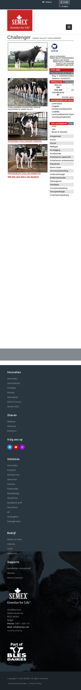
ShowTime (12, 498)
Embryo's (11, 430)
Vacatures (12, 553)
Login (64, 2)
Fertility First (13, 474)
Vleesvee (11, 426)
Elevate (10, 392)
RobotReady (13, 493)
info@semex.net (21, 627)
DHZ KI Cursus (14, 401)
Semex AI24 (13, 406)
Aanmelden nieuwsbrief (19, 568)
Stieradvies (12, 397)
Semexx (11, 484)
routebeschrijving (14, 630)
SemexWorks (13, 383)
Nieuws (11, 573)
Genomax (12, 479)
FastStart (11, 470)
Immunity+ (12, 378)
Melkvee (11, 421)
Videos (47, 2)
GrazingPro (12, 516)
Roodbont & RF (14, 502)
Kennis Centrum (15, 577)
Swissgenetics (14, 521)
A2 (8, 512)
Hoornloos (12, 507)
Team (10, 548)
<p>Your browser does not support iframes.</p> (40, 179)
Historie (11, 544)
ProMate (11, 387)
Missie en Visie (14, 539)
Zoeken (63, 6)
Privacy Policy (35, 683)
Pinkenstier (12, 488)
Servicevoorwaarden (17, 683)
